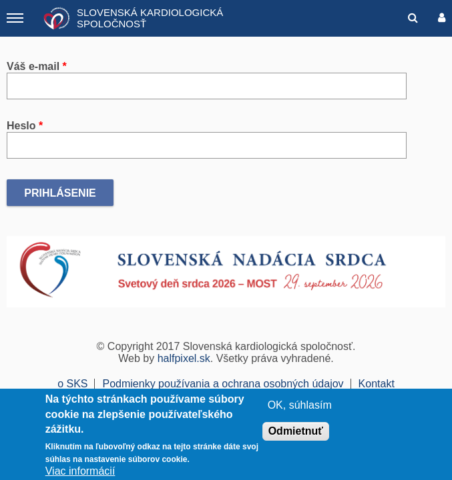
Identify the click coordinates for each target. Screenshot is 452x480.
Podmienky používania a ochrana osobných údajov (222, 383)
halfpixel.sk (184, 358)
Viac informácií (80, 471)
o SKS (72, 383)
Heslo (25, 125)
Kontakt (377, 383)
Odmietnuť (295, 431)
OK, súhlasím (300, 405)
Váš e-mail (37, 66)
